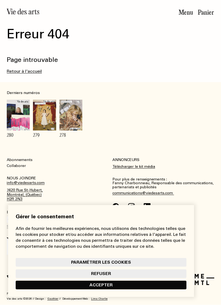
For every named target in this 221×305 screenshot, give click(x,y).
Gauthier (52, 298)
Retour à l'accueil (24, 71)
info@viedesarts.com (26, 183)
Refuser (101, 273)
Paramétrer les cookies (101, 262)
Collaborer (16, 165)
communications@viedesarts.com (143, 193)
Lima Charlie (99, 298)
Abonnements (19, 159)
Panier (206, 12)
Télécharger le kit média (133, 166)
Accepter (101, 284)
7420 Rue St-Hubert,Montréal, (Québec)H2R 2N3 (25, 195)
